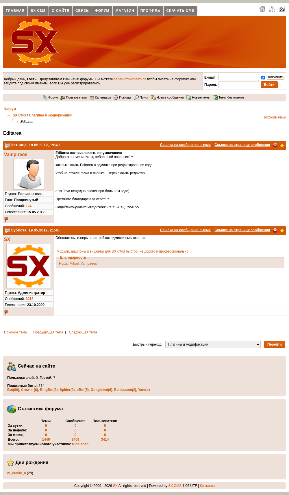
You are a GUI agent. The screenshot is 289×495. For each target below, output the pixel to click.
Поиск (141, 97)
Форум (102, 11)
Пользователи (73, 97)
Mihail (74, 264)
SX (7, 239)
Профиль (150, 11)
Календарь (100, 97)
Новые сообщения (167, 97)
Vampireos (15, 154)
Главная (15, 11)
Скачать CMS (180, 11)
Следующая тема (83, 332)
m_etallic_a (16, 473)
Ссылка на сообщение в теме (185, 145)
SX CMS (38, 11)
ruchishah (80, 444)
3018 (30, 299)
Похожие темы (274, 117)
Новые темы (198, 97)
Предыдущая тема (48, 332)
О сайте (60, 11)
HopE (63, 264)
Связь (82, 11)
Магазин (125, 11)
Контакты (207, 486)
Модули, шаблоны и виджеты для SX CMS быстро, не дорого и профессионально (122, 251)
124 (29, 206)
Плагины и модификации (50, 115)
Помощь (122, 97)
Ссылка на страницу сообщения (242, 145)
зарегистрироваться (130, 79)
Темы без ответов (228, 97)
